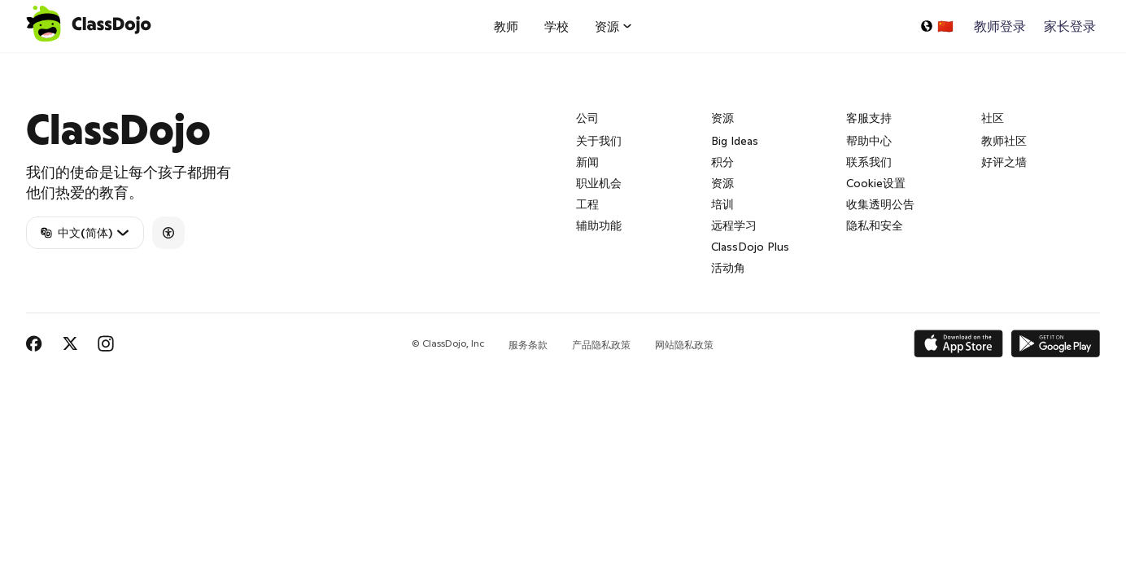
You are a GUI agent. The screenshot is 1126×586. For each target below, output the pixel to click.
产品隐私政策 (601, 345)
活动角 (728, 267)
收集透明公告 (880, 204)
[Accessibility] (168, 232)
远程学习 (734, 225)
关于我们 (599, 140)
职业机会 (599, 183)
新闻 (587, 162)
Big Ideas (734, 140)
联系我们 (869, 162)
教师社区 (1004, 140)
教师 (506, 26)
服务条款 (528, 345)
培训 (722, 204)
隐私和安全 (874, 225)
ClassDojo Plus (750, 246)
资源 (722, 183)
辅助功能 (599, 225)
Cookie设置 (876, 183)
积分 (722, 162)
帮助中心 (869, 140)
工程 (587, 204)
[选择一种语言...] (936, 26)
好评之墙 (1004, 162)
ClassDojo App (45, 62)
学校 (556, 26)
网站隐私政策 (684, 345)
